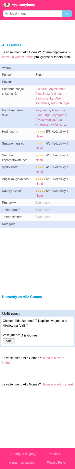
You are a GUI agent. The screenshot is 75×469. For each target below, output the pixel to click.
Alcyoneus (42, 110)
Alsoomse (59, 110)
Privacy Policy (57, 462)
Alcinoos (56, 93)
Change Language (24, 454)
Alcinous (41, 89)
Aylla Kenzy (59, 124)
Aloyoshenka (44, 98)
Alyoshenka (57, 89)
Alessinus (42, 93)
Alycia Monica (45, 119)
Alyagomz (59, 115)
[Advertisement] (38, 31)
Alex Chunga (60, 103)
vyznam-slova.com (21, 462)
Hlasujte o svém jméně (58, 384)
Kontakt (54, 454)
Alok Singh (43, 115)
